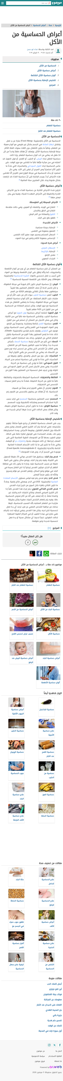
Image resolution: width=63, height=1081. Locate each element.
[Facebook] (60, 1045)
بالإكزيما (44, 251)
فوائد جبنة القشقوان (52, 994)
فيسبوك (39, 553)
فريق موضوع (40, 1061)
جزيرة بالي (57, 1015)
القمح (41, 324)
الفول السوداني (34, 166)
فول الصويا (21, 313)
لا (27, 542)
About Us (58, 1061)
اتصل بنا (59, 1051)
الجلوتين (44, 331)
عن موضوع (41, 1051)
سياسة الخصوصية (38, 1056)
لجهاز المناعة (48, 144)
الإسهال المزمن (48, 248)
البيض (39, 159)
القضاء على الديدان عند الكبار (49, 1005)
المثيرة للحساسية (21, 276)
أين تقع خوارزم (55, 989)
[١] (19, 179)
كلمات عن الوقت (55, 1026)
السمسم (24, 399)
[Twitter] (54, 1045)
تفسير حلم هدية (54, 1020)
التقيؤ (52, 214)
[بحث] (49, 3)
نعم (35, 542)
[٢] (49, 196)
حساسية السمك (21, 341)
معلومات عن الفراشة (53, 1000)
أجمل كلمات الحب (54, 984)
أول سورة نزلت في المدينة (50, 1031)
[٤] (19, 451)
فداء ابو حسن (32, 49)
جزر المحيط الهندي (54, 1010)
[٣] (11, 278)
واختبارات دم (20, 441)
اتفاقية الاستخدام (55, 1056)
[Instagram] (49, 1045)
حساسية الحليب (39, 295)
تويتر (32, 553)
